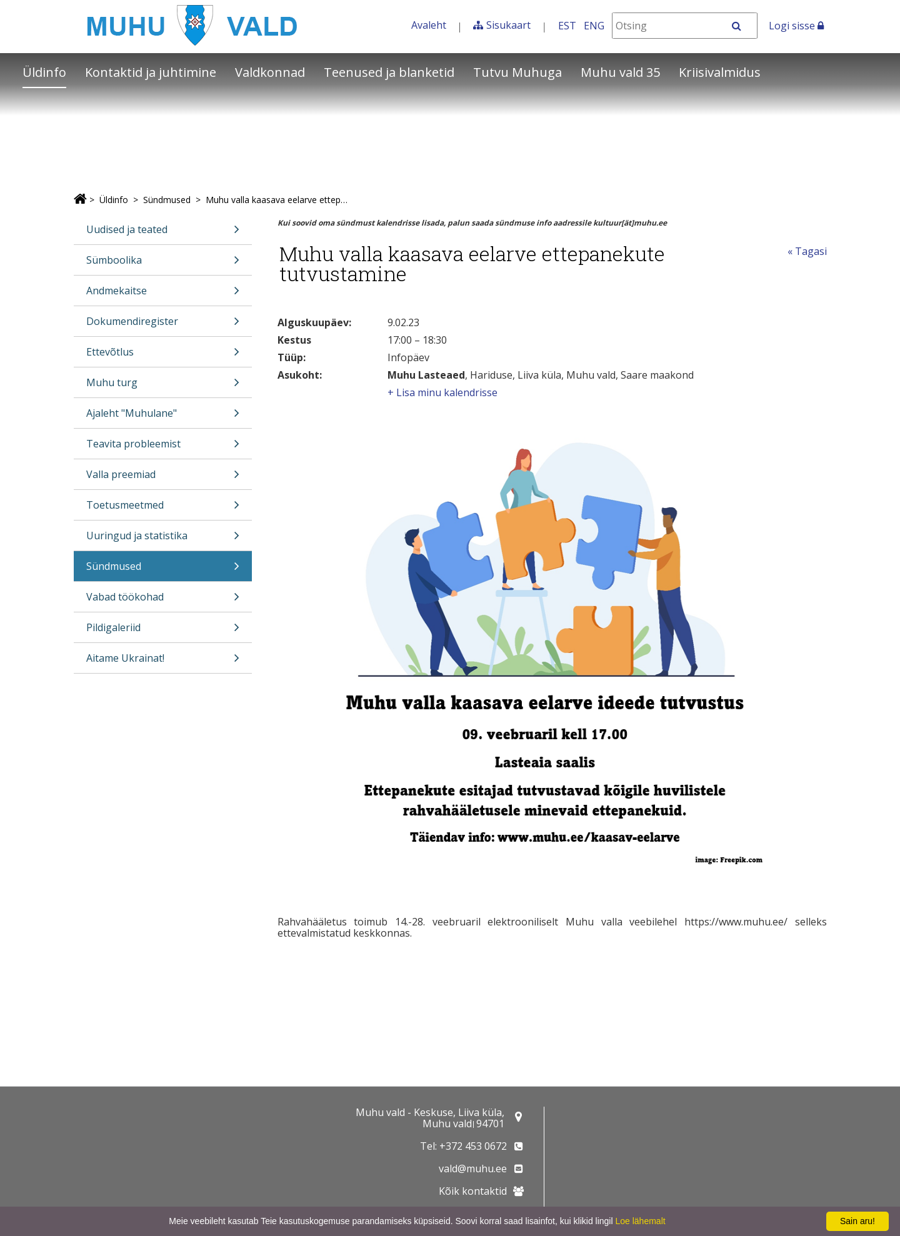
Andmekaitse (163, 295)
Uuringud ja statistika (163, 540)
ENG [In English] (594, 25)
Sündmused (167, 200)
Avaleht (428, 25)
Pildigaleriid (163, 631)
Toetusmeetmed (163, 509)
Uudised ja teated (163, 233)
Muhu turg (163, 386)
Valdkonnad (270, 72)
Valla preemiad (163, 478)
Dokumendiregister (163, 325)
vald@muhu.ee (473, 1168)
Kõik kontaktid (473, 1191)
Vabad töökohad (163, 601)
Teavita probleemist (163, 448)
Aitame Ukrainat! (163, 662)
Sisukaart (508, 25)
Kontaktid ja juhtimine (150, 72)
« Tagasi (807, 251)
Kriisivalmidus (720, 72)
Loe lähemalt (640, 1221)
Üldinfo (44, 72)
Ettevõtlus (163, 356)
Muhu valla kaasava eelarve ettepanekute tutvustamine (278, 200)
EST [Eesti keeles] (567, 25)
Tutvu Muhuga (517, 72)
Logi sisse (796, 25)
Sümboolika (163, 264)
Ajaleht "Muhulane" (163, 417)
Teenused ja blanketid (389, 72)
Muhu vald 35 (620, 72)
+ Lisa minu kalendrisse (443, 392)
